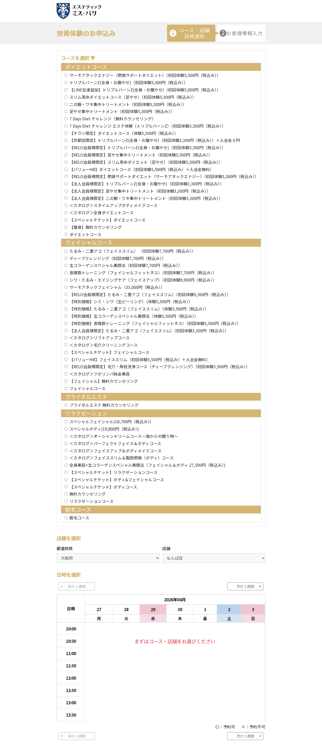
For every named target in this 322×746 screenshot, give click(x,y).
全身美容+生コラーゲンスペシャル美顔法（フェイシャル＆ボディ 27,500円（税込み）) (147, 465)
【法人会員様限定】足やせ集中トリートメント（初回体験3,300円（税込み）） (140, 191)
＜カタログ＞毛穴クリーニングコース (103, 345)
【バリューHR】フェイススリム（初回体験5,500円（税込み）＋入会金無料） (139, 359)
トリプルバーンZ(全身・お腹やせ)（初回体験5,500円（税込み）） (128, 82)
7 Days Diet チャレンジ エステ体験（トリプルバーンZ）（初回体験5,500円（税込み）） (147, 126)
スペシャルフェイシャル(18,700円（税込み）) (110, 421)
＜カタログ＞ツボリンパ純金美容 (99, 374)
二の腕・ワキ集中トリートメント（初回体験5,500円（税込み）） (127, 104)
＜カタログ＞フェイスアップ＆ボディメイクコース (115, 450)
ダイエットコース (85, 234)
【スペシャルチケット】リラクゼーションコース (113, 472)
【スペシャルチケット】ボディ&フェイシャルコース (116, 479)
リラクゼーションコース (91, 501)
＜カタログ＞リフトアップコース (99, 337)
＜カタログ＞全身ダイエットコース (101, 212)
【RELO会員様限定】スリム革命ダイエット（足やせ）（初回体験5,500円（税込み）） (145, 162)
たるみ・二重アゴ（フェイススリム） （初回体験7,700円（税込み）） (132, 251)
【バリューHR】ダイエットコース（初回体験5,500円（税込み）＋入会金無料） (141, 169)
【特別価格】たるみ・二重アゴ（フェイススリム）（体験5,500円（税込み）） (139, 308)
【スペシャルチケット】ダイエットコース (107, 220)
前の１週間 (73, 586)
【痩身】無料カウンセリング (95, 227)
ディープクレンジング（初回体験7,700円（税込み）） (117, 258)
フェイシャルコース (87, 388)
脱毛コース (79, 517)
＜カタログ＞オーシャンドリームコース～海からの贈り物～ (123, 436)
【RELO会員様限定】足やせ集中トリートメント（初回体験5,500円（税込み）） (140, 154)
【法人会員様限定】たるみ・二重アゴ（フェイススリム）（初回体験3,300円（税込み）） (149, 330)
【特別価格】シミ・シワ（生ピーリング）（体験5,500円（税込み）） (130, 301)
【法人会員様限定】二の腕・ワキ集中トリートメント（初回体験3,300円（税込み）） (146, 198)
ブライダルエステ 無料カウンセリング (104, 405)
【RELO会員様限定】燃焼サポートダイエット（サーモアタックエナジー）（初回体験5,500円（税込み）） (163, 176)
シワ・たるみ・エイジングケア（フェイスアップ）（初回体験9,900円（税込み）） (143, 280)
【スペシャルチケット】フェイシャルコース (109, 352)
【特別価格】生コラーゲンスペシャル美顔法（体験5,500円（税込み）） (133, 316)
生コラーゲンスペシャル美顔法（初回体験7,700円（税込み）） (125, 265)
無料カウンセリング (87, 494)
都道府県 (65, 548)
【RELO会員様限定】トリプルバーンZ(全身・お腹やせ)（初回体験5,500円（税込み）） (147, 147)
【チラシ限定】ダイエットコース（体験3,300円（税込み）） (123, 133)
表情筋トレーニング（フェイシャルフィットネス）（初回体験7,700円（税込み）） (143, 272)
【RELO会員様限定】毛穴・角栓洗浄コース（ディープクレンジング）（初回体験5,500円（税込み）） (159, 366)
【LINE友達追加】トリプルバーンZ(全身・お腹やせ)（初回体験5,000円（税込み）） (145, 89)
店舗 (166, 548)
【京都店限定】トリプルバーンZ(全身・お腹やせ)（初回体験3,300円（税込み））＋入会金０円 (154, 140)
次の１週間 (248, 586)
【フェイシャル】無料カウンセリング (103, 381)
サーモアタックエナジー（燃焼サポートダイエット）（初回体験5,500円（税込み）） (145, 75)
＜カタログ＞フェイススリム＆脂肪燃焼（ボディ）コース (121, 457)
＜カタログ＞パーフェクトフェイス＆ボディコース (115, 443)
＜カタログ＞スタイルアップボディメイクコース (113, 205)
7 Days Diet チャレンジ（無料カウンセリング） (112, 118)
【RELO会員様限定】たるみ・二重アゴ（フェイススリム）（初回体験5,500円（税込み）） (149, 294)
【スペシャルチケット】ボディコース (103, 487)
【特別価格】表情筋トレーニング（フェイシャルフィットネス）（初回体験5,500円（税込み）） (155, 323)
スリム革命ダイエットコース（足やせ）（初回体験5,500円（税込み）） (132, 97)
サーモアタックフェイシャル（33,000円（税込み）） (117, 287)
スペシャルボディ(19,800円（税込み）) (104, 429)
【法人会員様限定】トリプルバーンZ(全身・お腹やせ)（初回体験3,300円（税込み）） (146, 183)
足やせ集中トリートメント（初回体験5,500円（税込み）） (121, 111)
